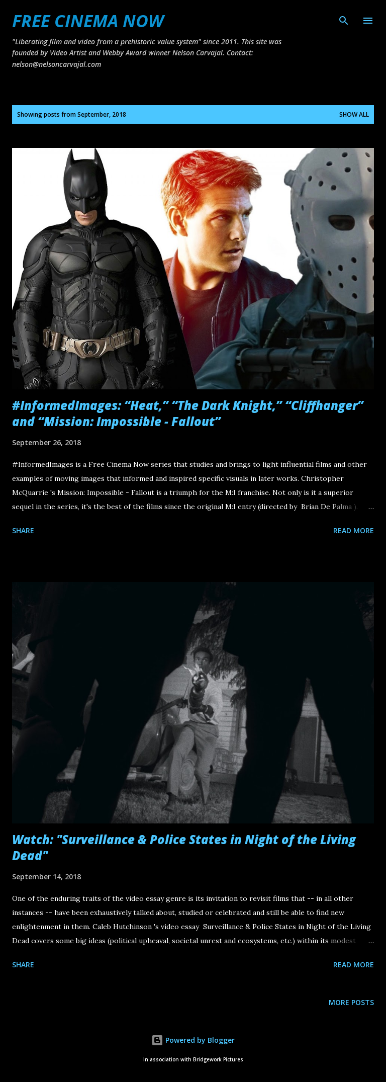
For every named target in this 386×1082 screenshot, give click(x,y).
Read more (353, 530)
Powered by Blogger (193, 1040)
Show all (354, 114)
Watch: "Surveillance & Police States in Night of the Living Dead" (184, 847)
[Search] (344, 18)
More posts (351, 1002)
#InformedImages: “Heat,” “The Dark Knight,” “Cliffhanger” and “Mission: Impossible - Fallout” (187, 413)
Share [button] (23, 530)
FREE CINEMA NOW (87, 20)
